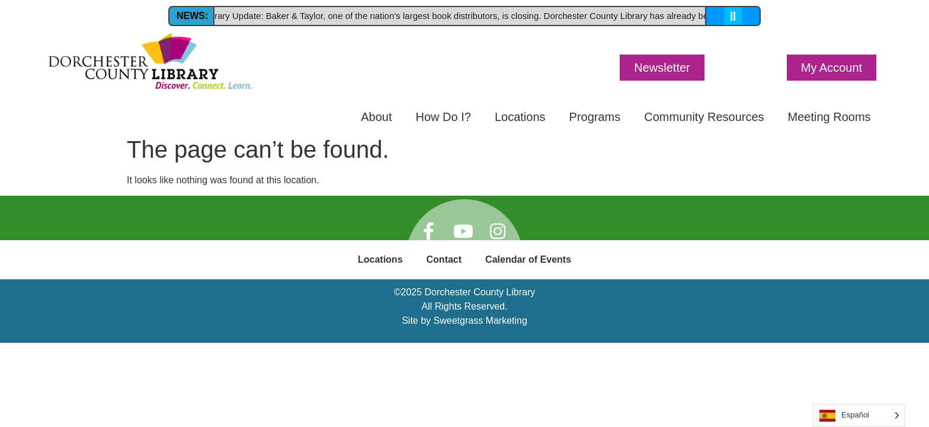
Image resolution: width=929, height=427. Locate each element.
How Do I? (443, 116)
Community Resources (704, 116)
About (376, 116)
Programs (595, 116)
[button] (662, 68)
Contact (444, 259)
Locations (520, 116)
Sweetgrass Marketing (480, 321)
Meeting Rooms (829, 116)
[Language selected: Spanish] (859, 415)
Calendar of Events (528, 259)
